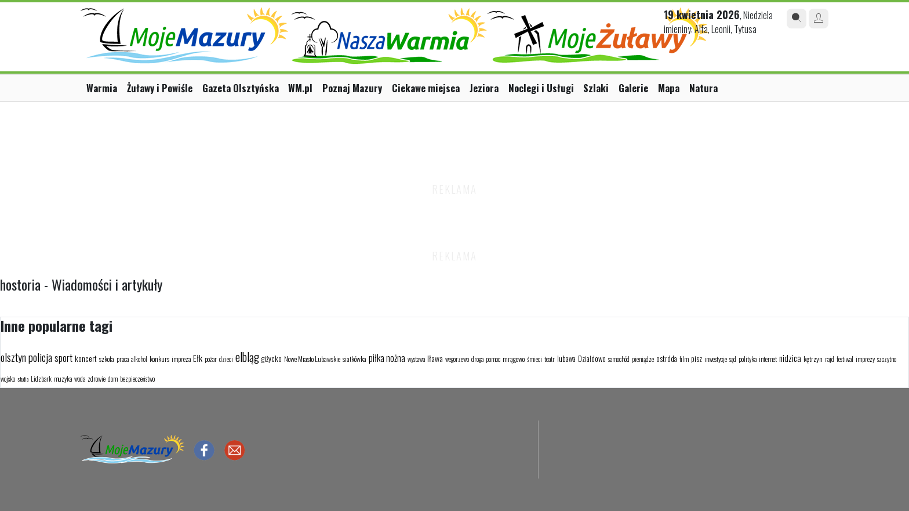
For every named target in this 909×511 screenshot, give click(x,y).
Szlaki (596, 88)
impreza (181, 359)
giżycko (271, 358)
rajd (829, 359)
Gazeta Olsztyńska (240, 88)
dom (113, 378)
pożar (211, 359)
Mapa (668, 88)
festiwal (845, 359)
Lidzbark (41, 378)
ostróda (666, 358)
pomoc (493, 359)
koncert (86, 358)
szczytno (886, 359)
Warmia (101, 88)
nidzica (790, 357)
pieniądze (643, 359)
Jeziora (484, 88)
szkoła (106, 359)
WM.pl (300, 88)
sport (63, 357)
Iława (435, 358)
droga (477, 359)
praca (123, 359)
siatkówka (354, 359)
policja (40, 357)
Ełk (197, 357)
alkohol (139, 359)
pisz (696, 358)
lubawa (566, 358)
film (684, 359)
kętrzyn (813, 359)
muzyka (63, 378)
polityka (748, 359)
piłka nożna (387, 358)
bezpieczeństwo (137, 378)
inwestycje (715, 359)
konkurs (159, 359)
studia (22, 379)
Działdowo (592, 358)
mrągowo (514, 359)
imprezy (865, 359)
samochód (619, 359)
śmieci (534, 359)
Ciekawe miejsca (426, 88)
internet (768, 359)
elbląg (247, 356)
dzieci (226, 359)
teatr (549, 359)
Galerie (633, 88)
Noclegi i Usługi (541, 88)
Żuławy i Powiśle (159, 88)
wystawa (416, 359)
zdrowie (97, 378)
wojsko (8, 378)
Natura (703, 88)
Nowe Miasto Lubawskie (312, 359)
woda (79, 378)
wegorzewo (457, 359)
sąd (732, 359)
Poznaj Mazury (352, 88)
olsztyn (13, 357)
